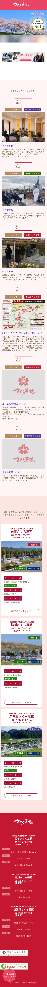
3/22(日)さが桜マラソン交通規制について (22, 333)
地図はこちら (10, 585)
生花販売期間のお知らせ (14, 404)
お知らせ (13, 110)
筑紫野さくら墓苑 (32, 110)
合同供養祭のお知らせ (13, 472)
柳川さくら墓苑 (32, 173)
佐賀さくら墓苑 (32, 235)
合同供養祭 (7, 146)
